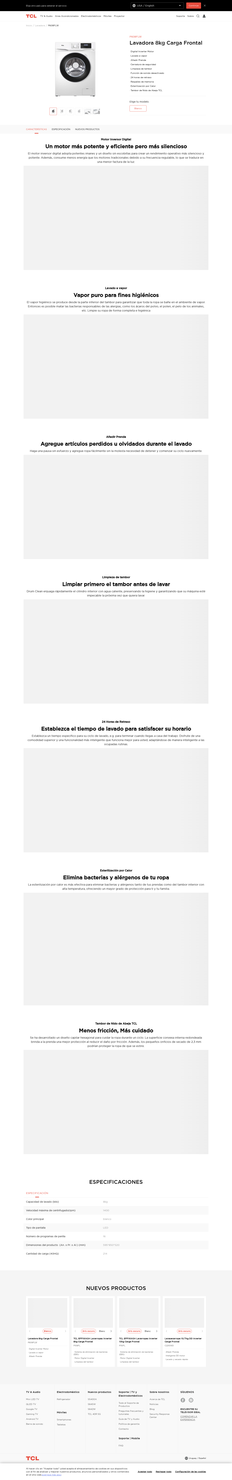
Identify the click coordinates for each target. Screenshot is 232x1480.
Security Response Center (159, 1416)
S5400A (92, 1399)
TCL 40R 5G (94, 1414)
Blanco (138, 108)
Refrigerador (63, 1399)
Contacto (124, 1428)
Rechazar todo (163, 1471)
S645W (92, 1404)
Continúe (194, 5)
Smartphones (64, 1419)
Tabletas (61, 1424)
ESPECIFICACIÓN (61, 129)
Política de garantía (129, 1424)
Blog (152, 1409)
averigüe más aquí (51, 1474)
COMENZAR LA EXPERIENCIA (188, 1418)
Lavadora (40, 25)
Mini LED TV (32, 1399)
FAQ (121, 1445)
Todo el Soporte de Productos (129, 1404)
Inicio (29, 25)
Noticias (154, 1404)
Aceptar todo (145, 1471)
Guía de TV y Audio (129, 1419)
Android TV (32, 1419)
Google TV (31, 1409)
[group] (75, 69)
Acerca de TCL (157, 1399)
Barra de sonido (34, 1424)
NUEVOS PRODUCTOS (87, 129)
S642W (92, 1409)
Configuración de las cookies (190, 1471)
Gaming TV (32, 1414)
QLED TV (31, 1404)
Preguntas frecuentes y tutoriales (131, 1412)
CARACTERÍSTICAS (36, 129)
